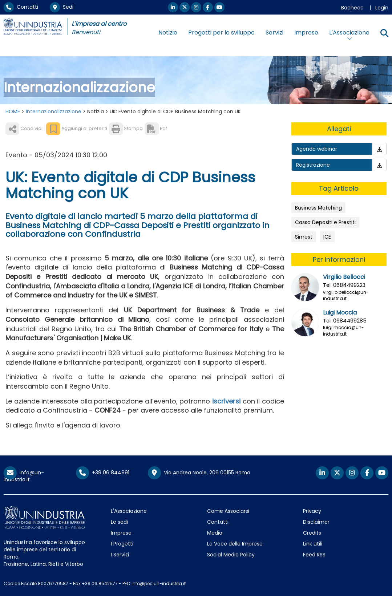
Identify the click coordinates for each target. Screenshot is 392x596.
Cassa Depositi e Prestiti (325, 222)
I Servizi (120, 554)
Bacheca (352, 7)
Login (381, 7)
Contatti (21, 7)
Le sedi (119, 522)
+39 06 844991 (102, 472)
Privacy (312, 511)
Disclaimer (316, 522)
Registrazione (313, 165)
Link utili (312, 543)
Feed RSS (314, 554)
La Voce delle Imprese (235, 543)
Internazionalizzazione (53, 111)
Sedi (61, 7)
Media (214, 532)
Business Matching (318, 207)
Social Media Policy (231, 554)
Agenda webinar (316, 149)
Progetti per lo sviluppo (221, 32)
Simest (303, 236)
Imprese (306, 32)
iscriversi (226, 401)
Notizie (167, 32)
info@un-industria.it (24, 476)
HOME (12, 111)
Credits (312, 532)
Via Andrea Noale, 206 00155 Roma (199, 472)
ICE (327, 236)
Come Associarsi (228, 511)
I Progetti (122, 543)
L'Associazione (129, 511)
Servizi (274, 32)
